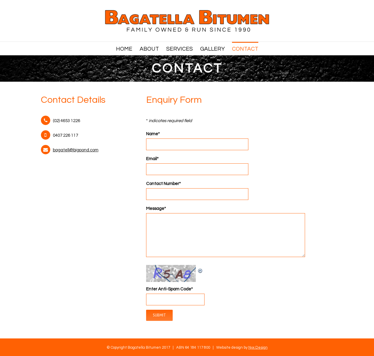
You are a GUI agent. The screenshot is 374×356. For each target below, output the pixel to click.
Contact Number (163, 184)
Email (152, 159)
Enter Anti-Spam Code (169, 289)
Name (153, 134)
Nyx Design (258, 347)
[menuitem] (128, 48)
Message (156, 208)
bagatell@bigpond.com (75, 150)
